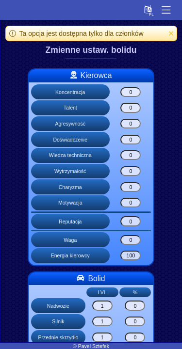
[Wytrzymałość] (130, 171)
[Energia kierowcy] (130, 255)
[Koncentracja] (130, 92)
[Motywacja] (130, 202)
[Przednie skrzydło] (102, 337)
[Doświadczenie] (130, 139)
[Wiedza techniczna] (130, 155)
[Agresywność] (130, 123)
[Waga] (130, 240)
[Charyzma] (130, 187)
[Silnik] (102, 321)
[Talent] (130, 107)
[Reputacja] (130, 221)
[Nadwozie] (102, 305)
